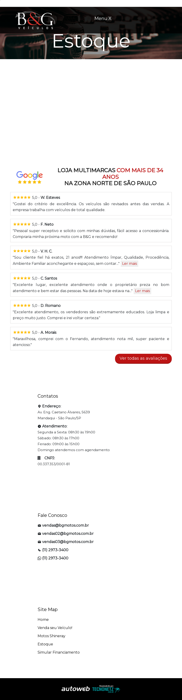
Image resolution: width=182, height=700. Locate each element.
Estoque (45, 644)
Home (43, 619)
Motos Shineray (51, 636)
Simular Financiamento (59, 652)
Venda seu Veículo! (55, 628)
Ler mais (129, 263)
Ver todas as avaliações (143, 358)
